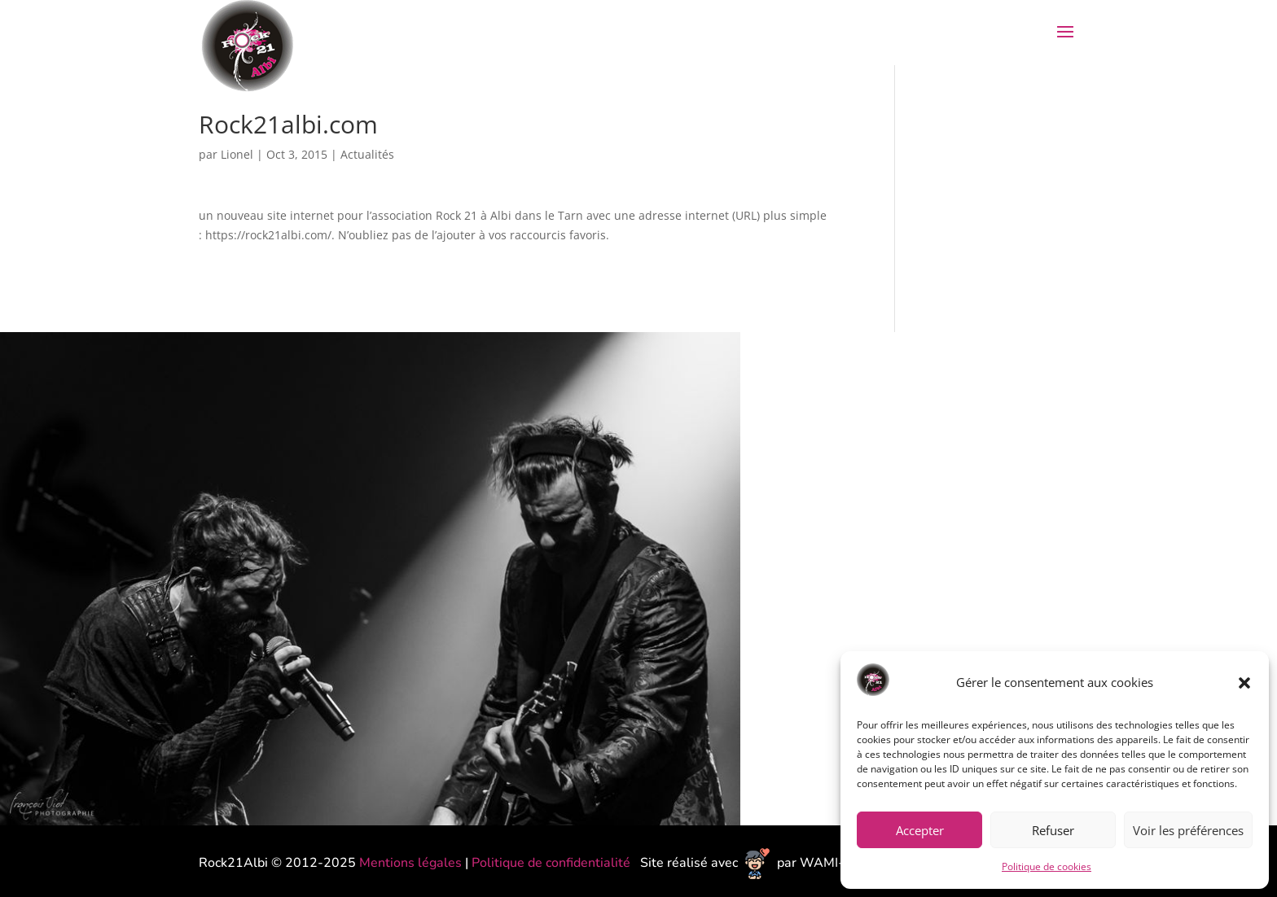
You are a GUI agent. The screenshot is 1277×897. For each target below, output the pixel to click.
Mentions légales (410, 863)
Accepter (920, 830)
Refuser (1053, 830)
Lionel (237, 154)
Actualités (367, 154)
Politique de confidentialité (553, 863)
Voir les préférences (1188, 830)
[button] (1244, 683)
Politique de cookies (1046, 866)
